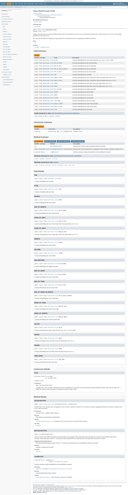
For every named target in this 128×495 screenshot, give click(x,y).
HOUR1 (5, 64)
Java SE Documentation (70, 486)
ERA (4, 26)
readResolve (53, 152)
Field (24, 7)
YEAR (4, 29)
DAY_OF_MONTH (7, 34)
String (54, 131)
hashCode (48, 158)
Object (43, 152)
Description (5, 14)
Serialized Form (44, 47)
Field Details (5, 24)
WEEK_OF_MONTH (8, 59)
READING (57, 116)
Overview (3, 3)
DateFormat (18, 7)
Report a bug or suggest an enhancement (43, 484)
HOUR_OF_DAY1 (7, 36)
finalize (41, 165)
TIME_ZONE (6, 69)
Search (41, 3)
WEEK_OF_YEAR (7, 57)
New (25, 3)
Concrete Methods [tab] (78, 141)
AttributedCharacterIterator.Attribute (66, 113)
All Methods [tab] (39, 141)
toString (54, 158)
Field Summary (6, 16)
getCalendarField (55, 146)
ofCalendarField (55, 149)
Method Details (6, 77)
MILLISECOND (6, 46)
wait (65, 165)
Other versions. (68, 487)
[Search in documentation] (111, 7)
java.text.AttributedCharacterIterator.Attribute (48, 15)
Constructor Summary (7, 19)
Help (45, 3)
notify (54, 165)
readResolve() (6, 84)
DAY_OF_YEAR (6, 51)
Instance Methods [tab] (63, 141)
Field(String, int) (7, 74)
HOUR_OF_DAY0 (7, 39)
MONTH (5, 31)
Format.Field (42, 31)
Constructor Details (7, 72)
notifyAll (60, 165)
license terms (80, 1)
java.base (3, 7)
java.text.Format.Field (43, 16)
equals (36, 158)
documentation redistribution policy (71, 491)
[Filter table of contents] (14, 10)
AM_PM (5, 62)
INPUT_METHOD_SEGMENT (41, 116)
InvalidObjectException (60, 461)
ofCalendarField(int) (8, 79)
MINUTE (5, 41)
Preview (21, 3)
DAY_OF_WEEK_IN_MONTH (10, 54)
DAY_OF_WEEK (7, 49)
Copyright (35, 489)
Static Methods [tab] (50, 141)
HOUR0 (5, 67)
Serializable (38, 21)
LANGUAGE (51, 116)
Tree (16, 3)
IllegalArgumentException (43, 421)
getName (42, 158)
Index (36, 3)
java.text (10, 7)
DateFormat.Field (48, 60)
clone (36, 165)
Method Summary (6, 21)
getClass (48, 165)
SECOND (5, 44)
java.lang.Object (37, 13)
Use (13, 3)
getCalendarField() (8, 82)
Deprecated (30, 3)
